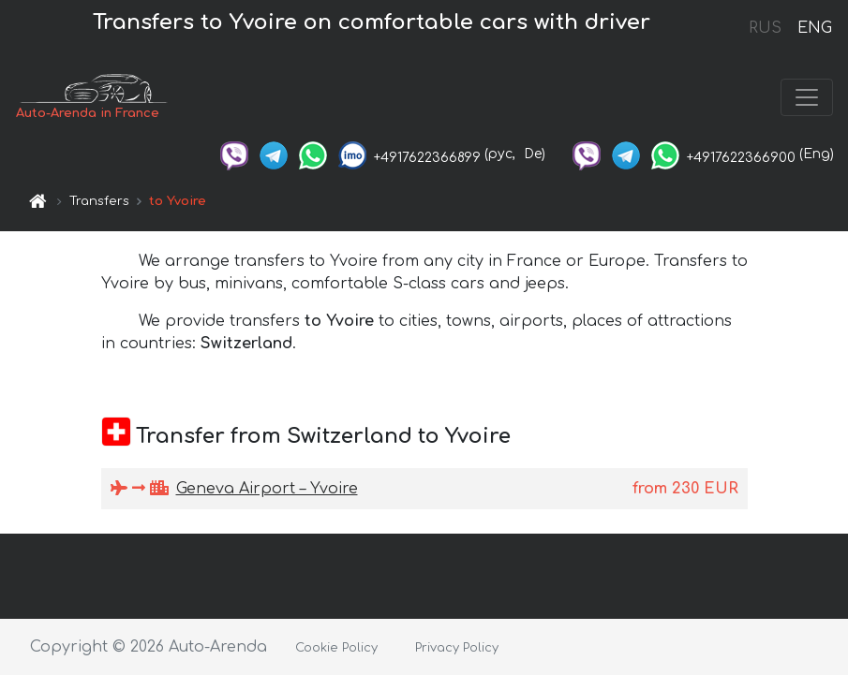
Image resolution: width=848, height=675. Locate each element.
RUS (765, 28)
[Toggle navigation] (807, 97)
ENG (814, 28)
